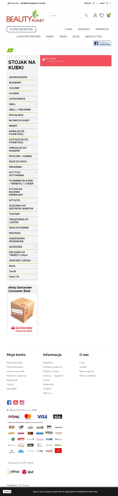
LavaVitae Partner (28, 36)
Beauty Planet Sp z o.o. (20, 410)
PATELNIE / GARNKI (20, 156)
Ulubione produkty (15, 371)
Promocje (102, 29)
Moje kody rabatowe (16, 376)
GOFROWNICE (17, 98)
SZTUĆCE (14, 200)
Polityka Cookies (51, 371)
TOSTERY (14, 214)
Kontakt (82, 367)
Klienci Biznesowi (21, 29)
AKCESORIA (15, 246)
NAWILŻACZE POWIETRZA (16, 133)
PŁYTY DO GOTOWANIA (16, 174)
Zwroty (10, 384)
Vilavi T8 (14, 276)
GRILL (12, 104)
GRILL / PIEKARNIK (20, 109)
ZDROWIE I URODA (20, 260)
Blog (76, 36)
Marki (50, 36)
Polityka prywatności (52, 367)
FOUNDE (14, 93)
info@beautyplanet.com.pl (33, 3)
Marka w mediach (87, 376)
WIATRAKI (15, 233)
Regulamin (48, 362)
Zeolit (12, 271)
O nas (68, 29)
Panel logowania (14, 362)
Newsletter (93, 36)
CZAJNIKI (14, 88)
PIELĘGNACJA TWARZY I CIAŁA (18, 254)
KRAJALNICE (16, 115)
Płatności (47, 393)
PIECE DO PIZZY (18, 161)
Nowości (84, 29)
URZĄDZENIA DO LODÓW (19, 221)
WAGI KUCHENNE (19, 227)
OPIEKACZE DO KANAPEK (17, 149)
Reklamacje (12, 380)
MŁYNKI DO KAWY (19, 120)
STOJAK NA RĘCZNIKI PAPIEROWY (16, 192)
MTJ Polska (23, 485)
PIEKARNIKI (15, 167)
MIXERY (13, 125)
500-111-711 (13, 3)
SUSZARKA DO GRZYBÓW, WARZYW (21, 207)
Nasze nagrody (86, 371)
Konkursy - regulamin (53, 376)
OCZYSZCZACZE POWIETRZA (18, 141)
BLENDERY (15, 82)
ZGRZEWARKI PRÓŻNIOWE (17, 240)
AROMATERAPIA (18, 77)
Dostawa (47, 389)
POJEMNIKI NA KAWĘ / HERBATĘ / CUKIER (21, 182)
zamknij (7, 491)
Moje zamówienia (15, 367)
